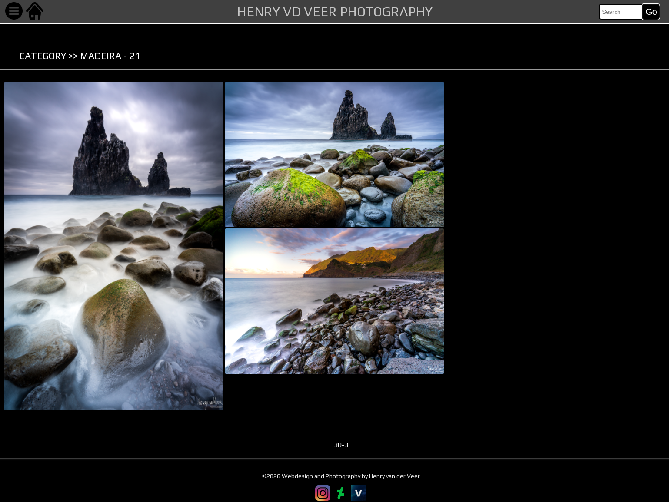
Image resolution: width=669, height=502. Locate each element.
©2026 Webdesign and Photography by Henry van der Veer (341, 475)
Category (43, 55)
